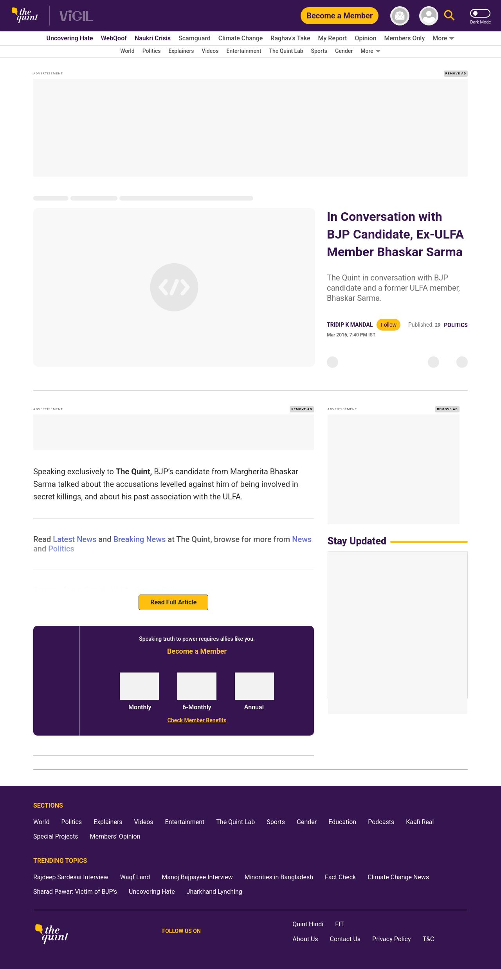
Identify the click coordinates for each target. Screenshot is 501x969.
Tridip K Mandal (350, 325)
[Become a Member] (339, 16)
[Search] (449, 16)
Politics (456, 325)
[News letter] (399, 15)
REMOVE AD (455, 73)
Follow (388, 325)
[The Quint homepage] (25, 15)
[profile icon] (428, 15)
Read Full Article (173, 602)
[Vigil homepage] (76, 15)
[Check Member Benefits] (196, 720)
